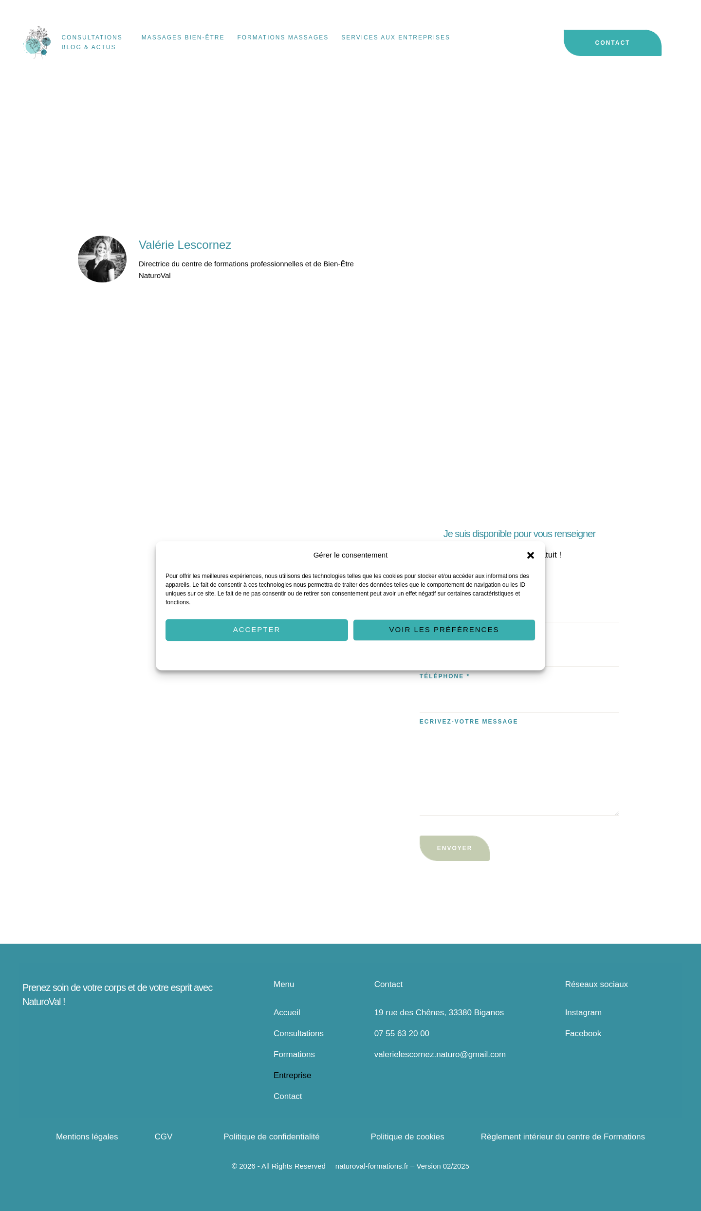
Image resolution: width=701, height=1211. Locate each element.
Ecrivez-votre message (469, 721)
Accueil (287, 1012)
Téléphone (445, 676)
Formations (294, 1054)
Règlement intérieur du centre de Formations (563, 1136)
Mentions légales (87, 1136)
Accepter (257, 630)
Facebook (583, 1033)
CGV (163, 1136)
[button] (530, 555)
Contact (288, 1096)
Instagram (583, 1012)
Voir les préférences (444, 630)
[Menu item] (95, 38)
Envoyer (455, 848)
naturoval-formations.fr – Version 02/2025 (402, 1166)
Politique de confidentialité (376, 655)
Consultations (299, 1033)
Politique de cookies (312, 655)
